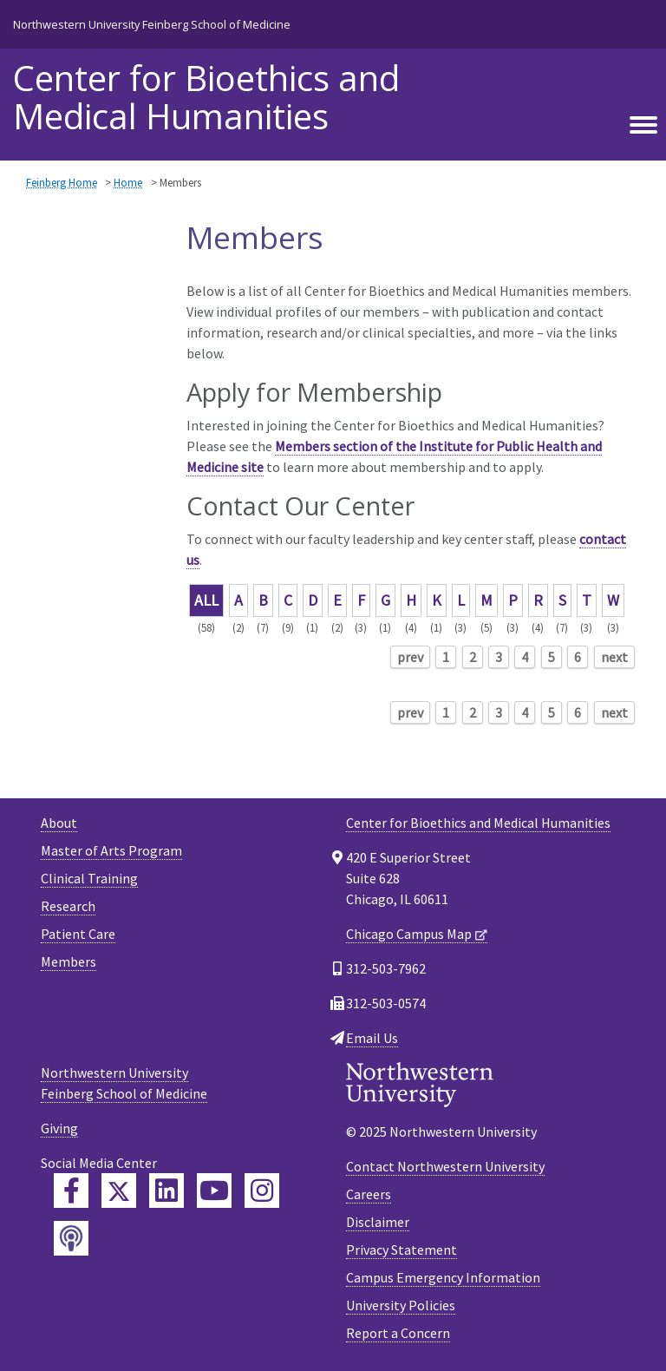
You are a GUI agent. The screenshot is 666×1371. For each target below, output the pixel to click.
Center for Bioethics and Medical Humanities (206, 97)
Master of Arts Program (111, 850)
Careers (368, 1194)
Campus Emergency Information (443, 1277)
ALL (206, 600)
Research (68, 906)
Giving (59, 1128)
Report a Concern (398, 1332)
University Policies (400, 1305)
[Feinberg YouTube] (214, 1190)
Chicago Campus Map (409, 933)
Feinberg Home (61, 182)
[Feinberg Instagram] (262, 1190)
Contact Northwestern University (445, 1166)
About (59, 822)
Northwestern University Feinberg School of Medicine (152, 24)
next (614, 657)
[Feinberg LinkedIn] (166, 1190)
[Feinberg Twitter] (118, 1190)
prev (410, 657)
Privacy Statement (401, 1249)
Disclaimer (377, 1221)
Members (68, 961)
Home (128, 182)
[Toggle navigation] (643, 126)
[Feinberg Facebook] (71, 1190)
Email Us (372, 1037)
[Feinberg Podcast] (71, 1238)
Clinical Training (89, 878)
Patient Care (78, 933)
